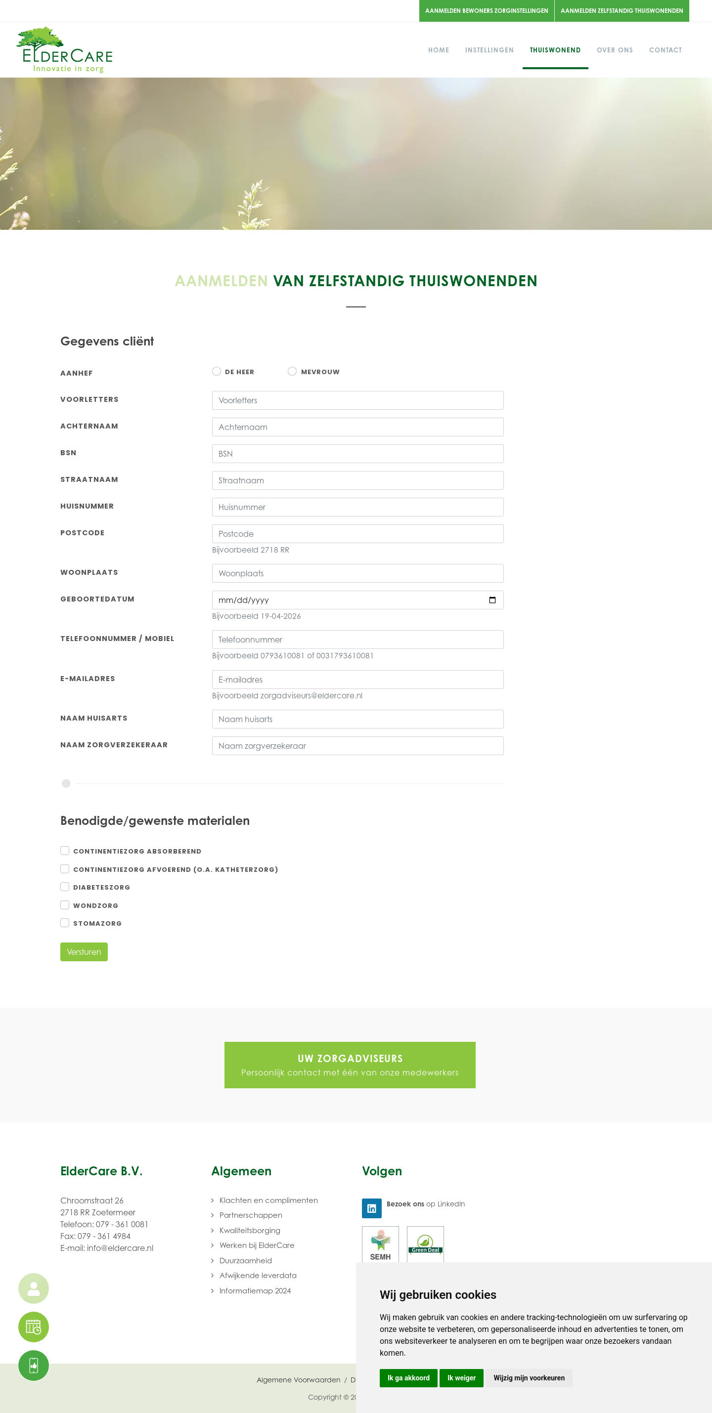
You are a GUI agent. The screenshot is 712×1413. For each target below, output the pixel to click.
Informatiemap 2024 (255, 1290)
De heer (240, 372)
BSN (68, 453)
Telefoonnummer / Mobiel (117, 638)
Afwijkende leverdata (258, 1275)
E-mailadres (87, 679)
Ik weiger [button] (461, 1378)
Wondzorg (96, 905)
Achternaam (89, 426)
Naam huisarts (94, 718)
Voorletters (89, 399)
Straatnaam (89, 479)
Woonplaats (89, 572)
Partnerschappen (251, 1214)
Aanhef (76, 373)
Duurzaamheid (246, 1260)
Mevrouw (320, 372)
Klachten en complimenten (269, 1200)
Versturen (84, 952)
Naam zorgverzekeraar (114, 745)
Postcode (82, 533)
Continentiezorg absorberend (137, 851)
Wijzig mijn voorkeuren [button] (529, 1378)
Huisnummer (87, 506)
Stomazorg (97, 923)
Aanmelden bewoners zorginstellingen (486, 10)
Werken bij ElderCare (257, 1245)
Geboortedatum (97, 599)
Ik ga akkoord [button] (409, 1378)
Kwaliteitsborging (250, 1230)
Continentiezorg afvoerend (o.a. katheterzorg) (175, 869)
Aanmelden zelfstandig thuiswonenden (622, 10)
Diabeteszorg (102, 887)
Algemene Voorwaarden (299, 1379)
